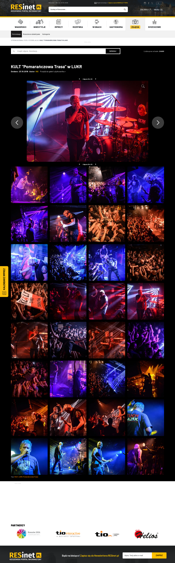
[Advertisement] (87, 502)
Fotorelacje (16, 34)
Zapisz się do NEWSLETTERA (118, 3)
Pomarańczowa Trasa (30, 477)
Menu (158, 9)
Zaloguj (146, 9)
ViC (37, 71)
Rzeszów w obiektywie (31, 34)
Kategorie (46, 34)
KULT (16, 477)
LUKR (20, 477)
